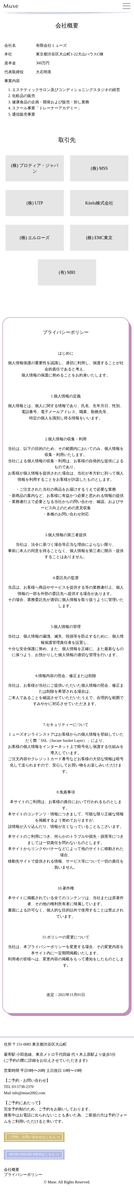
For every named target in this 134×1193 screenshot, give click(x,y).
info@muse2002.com (28, 1093)
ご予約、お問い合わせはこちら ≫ (34, 1137)
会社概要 (11, 1169)
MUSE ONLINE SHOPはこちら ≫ (34, 1154)
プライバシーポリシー (23, 1175)
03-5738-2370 (23, 1087)
